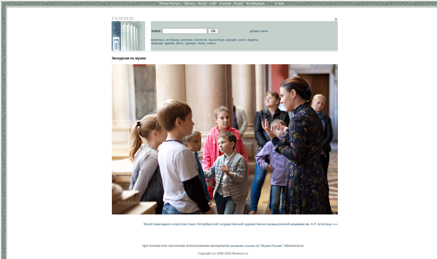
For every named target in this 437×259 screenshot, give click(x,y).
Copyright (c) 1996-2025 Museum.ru (223, 253)
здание (169, 43)
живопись (158, 39)
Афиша (189, 3)
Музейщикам (255, 3)
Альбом (225, 3)
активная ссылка (242, 245)
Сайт (213, 3)
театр (201, 43)
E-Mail (279, 3)
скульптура (216, 39)
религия (187, 39)
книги (242, 39)
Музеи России (170, 3)
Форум (238, 3)
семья (211, 43)
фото (179, 43)
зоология (200, 39)
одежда (190, 43)
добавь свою (258, 31)
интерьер (172, 39)
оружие (231, 39)
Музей (202, 3)
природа (157, 43)
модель (252, 39)
